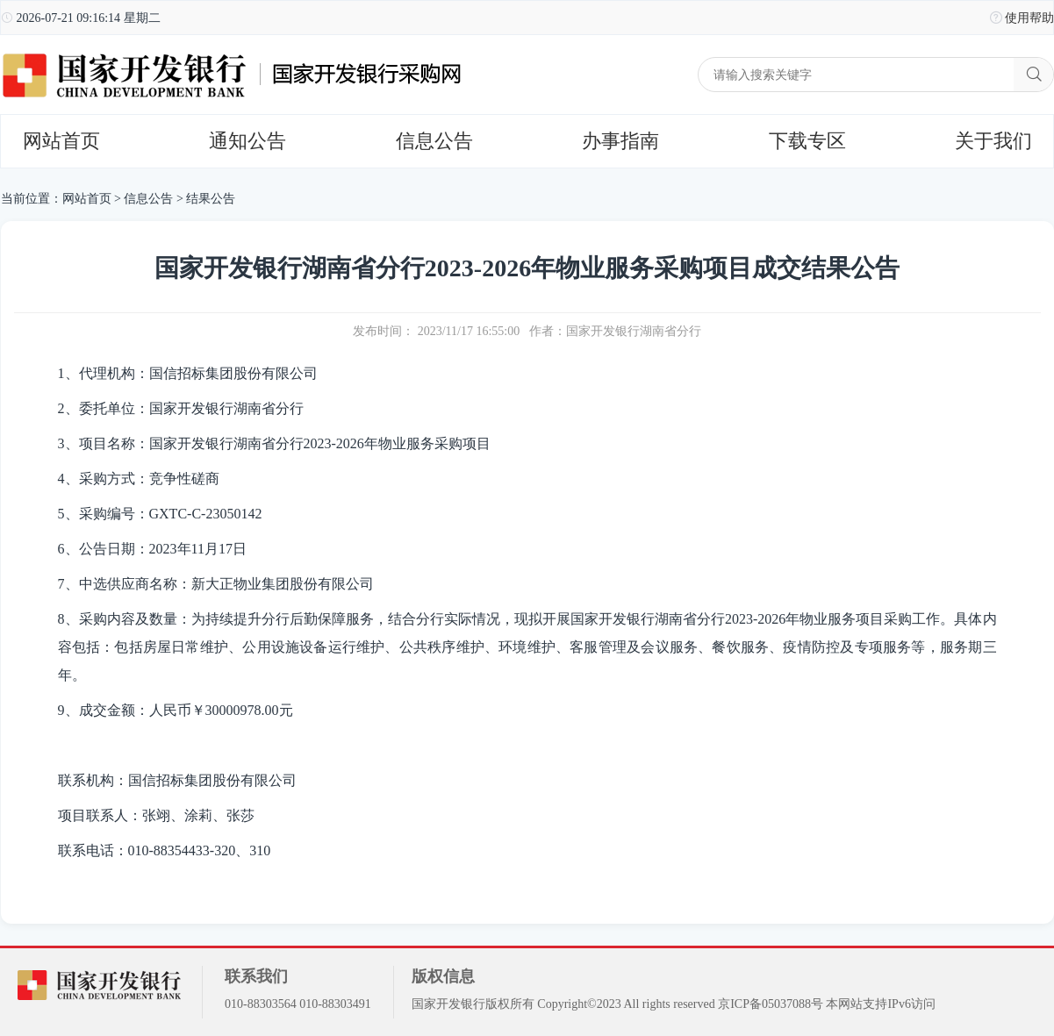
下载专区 (807, 141)
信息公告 (434, 141)
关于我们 (993, 141)
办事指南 (620, 141)
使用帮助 (1029, 18)
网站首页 (61, 141)
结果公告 (210, 198)
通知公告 (247, 141)
